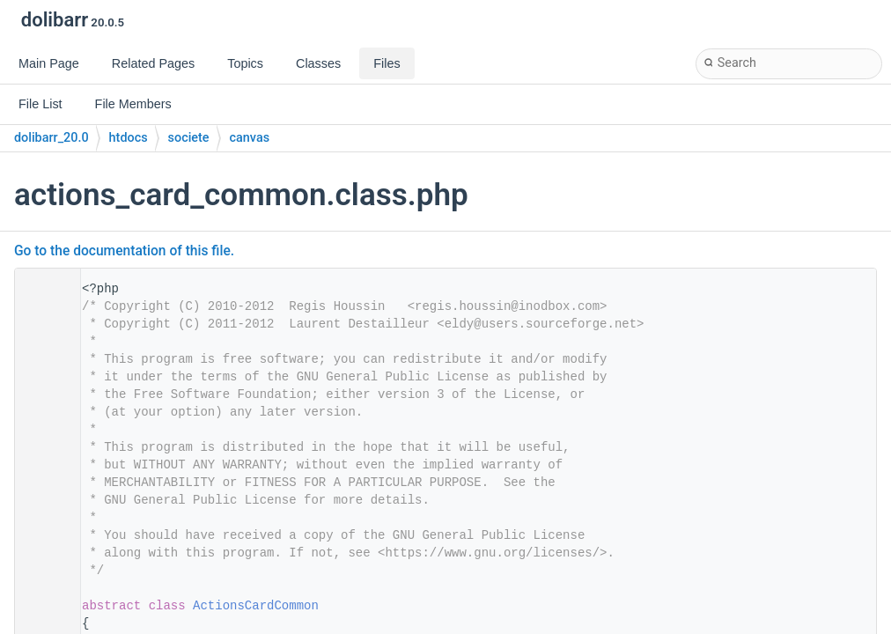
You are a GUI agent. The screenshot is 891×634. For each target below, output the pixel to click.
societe (189, 137)
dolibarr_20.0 (51, 137)
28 (42, 606)
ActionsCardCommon (256, 606)
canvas (249, 137)
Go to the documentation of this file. (124, 251)
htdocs (128, 137)
